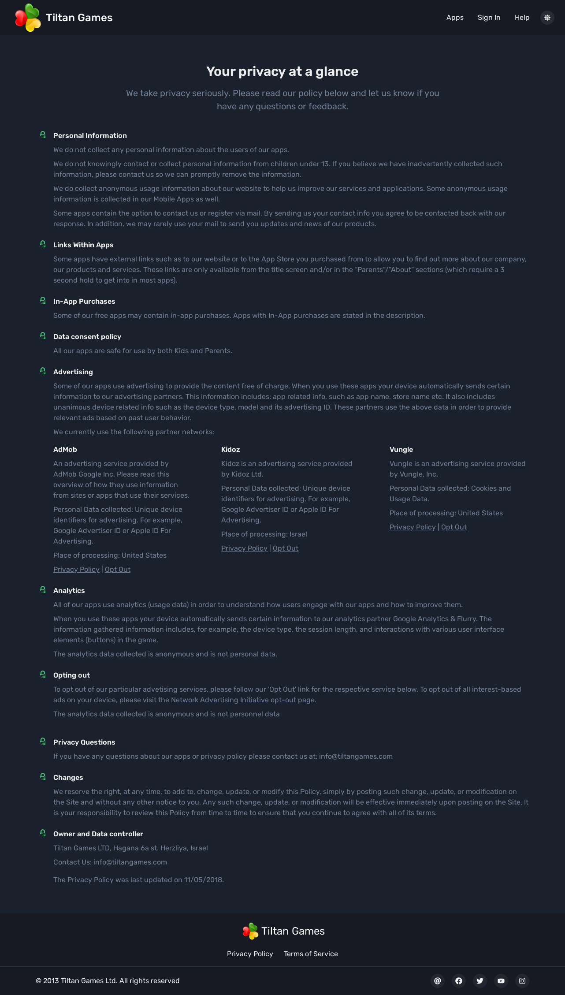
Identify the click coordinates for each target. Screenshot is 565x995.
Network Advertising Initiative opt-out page (243, 700)
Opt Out (117, 569)
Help (522, 17)
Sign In (489, 17)
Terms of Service (311, 954)
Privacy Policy (76, 569)
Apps (455, 17)
